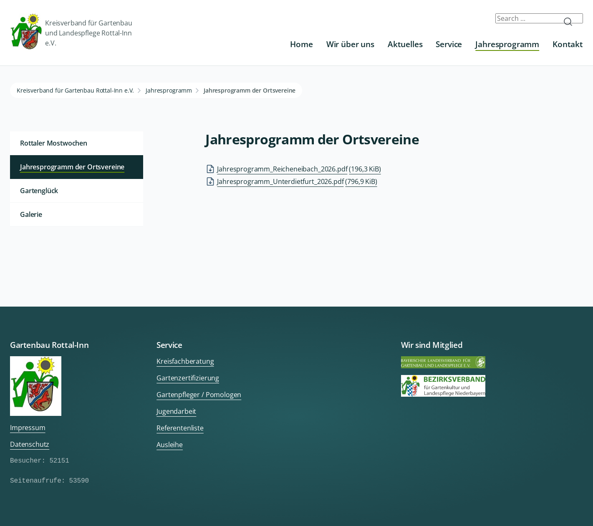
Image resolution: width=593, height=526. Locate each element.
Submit (571, 21)
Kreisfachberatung (185, 361)
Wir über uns (350, 44)
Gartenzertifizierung (187, 378)
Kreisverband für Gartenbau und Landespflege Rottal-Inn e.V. (71, 32)
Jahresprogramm (507, 44)
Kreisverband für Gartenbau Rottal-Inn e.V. (75, 90)
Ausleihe (169, 444)
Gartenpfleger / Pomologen (198, 394)
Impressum (27, 427)
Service (449, 44)
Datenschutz (29, 444)
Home (301, 44)
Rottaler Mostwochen (53, 143)
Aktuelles (405, 44)
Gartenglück (39, 190)
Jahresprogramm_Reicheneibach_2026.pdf (299, 169)
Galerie (31, 214)
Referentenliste (180, 428)
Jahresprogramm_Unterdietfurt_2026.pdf (297, 181)
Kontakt (568, 44)
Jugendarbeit (176, 411)
